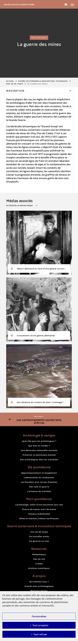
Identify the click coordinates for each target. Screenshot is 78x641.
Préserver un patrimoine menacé (39, 454)
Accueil (10, 81)
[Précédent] (39, 419)
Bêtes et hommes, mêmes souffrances (39, 518)
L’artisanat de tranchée (39, 491)
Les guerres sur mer (39, 540)
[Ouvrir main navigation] (72, 4)
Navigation (15, 90)
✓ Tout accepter (39, 625)
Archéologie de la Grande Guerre (19, 4)
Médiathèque (39, 554)
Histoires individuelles (39, 513)
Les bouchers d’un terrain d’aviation (39, 481)
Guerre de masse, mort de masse (39, 509)
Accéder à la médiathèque (19, 205)
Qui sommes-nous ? (39, 581)
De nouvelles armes (39, 536)
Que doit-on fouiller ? (39, 445)
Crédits (39, 563)
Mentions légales (39, 590)
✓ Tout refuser (39, 634)
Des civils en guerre (39, 486)
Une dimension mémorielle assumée (39, 450)
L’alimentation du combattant (39, 477)
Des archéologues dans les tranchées (39, 459)
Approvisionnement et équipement (39, 472)
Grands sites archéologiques (39, 586)
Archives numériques (39, 568)
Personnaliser (39, 616)
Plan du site (39, 558)
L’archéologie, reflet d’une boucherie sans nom (39, 504)
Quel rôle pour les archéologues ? (39, 441)
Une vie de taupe (14, 84)
